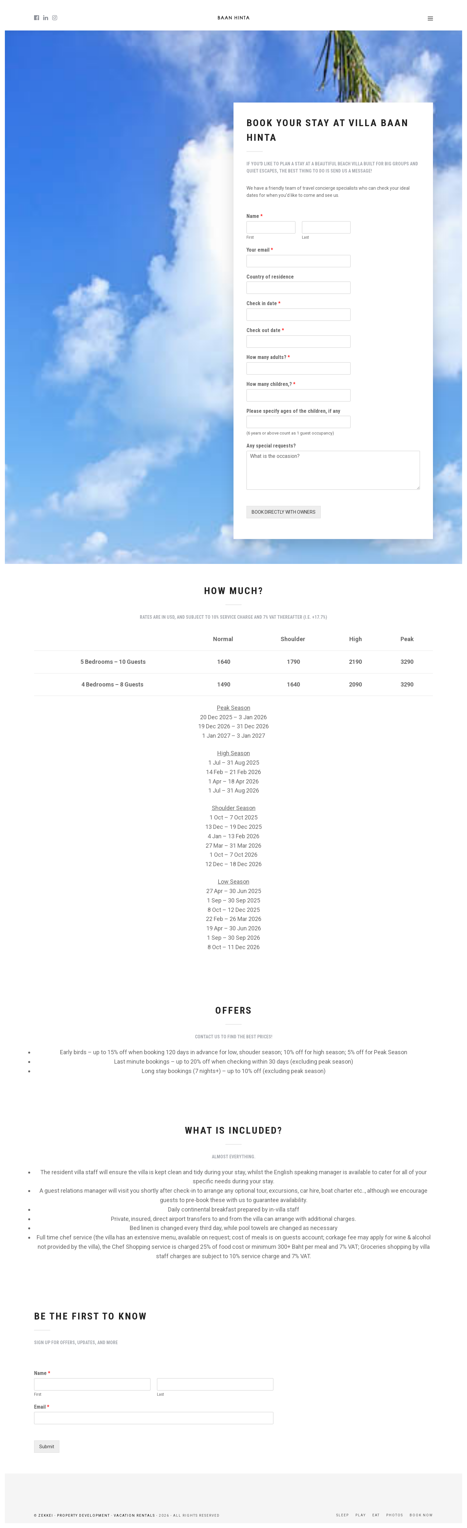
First (250, 237)
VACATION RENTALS (134, 1515)
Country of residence (270, 277)
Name (254, 216)
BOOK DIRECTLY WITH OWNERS (284, 512)
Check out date (265, 330)
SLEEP (342, 1515)
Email (41, 1407)
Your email (259, 250)
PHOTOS (394, 1515)
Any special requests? (271, 446)
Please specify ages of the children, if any (293, 411)
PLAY (360, 1515)
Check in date (263, 304)
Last (305, 237)
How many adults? (268, 357)
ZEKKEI (45, 1515)
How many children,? (270, 384)
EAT (376, 1515)
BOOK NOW (421, 1515)
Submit (46, 1446)
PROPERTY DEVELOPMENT (83, 1515)
